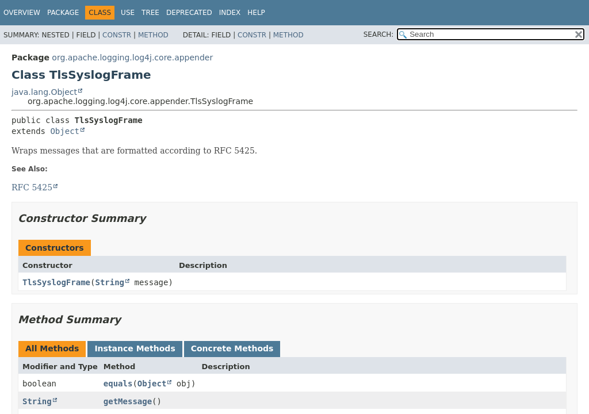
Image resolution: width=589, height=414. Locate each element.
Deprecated (189, 13)
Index (230, 13)
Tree (150, 13)
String (109, 282)
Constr (116, 35)
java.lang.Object (44, 92)
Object (64, 131)
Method (153, 35)
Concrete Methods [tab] (232, 348)
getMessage (128, 401)
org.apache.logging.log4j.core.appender (132, 57)
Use (128, 13)
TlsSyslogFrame (56, 282)
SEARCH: (379, 34)
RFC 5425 (32, 187)
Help (256, 13)
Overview (21, 13)
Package (63, 13)
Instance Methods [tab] (134, 348)
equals (118, 383)
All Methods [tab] (52, 348)
